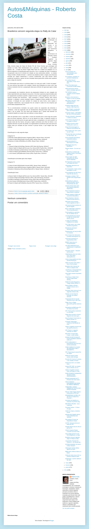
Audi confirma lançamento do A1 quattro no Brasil (72, 120)
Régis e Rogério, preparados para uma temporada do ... (72, 110)
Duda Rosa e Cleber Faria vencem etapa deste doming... (71, 278)
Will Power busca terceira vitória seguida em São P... (72, 202)
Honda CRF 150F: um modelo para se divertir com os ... (72, 367)
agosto (67, 61)
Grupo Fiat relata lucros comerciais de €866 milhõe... (73, 85)
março (67, 462)
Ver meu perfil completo (68, 508)
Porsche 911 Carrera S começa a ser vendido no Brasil (73, 360)
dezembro (68, 52)
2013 (65, 48)
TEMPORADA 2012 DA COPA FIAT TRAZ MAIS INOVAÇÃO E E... (73, 256)
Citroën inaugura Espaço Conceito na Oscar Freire (72, 431)
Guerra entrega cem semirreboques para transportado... (71, 73)
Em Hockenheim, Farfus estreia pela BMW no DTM (73, 169)
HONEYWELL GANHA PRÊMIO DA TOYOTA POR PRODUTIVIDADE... (73, 388)
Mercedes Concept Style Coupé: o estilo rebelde (71, 334)
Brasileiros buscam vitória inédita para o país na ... (72, 124)
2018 (65, 37)
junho (67, 65)
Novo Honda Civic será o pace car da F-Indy (73, 131)
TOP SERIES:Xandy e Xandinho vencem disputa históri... (72, 94)
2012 (65, 50)
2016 (65, 41)
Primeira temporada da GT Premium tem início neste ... (73, 379)
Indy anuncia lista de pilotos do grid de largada (73, 206)
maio (67, 67)
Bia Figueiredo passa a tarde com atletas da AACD (72, 162)
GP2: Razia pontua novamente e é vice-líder (73, 311)
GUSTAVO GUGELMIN (33, 193)
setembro (68, 58)
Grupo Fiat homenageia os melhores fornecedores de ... (73, 127)
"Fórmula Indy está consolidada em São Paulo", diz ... (73, 134)
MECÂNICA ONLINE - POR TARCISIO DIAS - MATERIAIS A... (72, 102)
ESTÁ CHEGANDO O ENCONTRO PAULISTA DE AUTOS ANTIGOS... (73, 344)
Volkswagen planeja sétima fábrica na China (72, 448)
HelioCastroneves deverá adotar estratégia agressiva (72, 89)
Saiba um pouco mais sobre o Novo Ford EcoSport (72, 263)
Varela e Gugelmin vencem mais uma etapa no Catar (72, 370)
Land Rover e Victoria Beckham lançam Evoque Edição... (73, 270)
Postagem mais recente (14, 246)
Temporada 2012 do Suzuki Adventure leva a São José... (73, 299)
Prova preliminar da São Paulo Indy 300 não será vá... (73, 173)
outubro (68, 56)
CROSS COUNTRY (22, 193)
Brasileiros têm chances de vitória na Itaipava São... (72, 267)
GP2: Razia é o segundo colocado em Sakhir (71, 331)
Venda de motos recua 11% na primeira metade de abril (73, 456)
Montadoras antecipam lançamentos (71, 228)
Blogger (52, 520)
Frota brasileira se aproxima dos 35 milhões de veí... (72, 213)
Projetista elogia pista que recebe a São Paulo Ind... (72, 106)
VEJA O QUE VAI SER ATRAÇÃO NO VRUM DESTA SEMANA (71, 158)
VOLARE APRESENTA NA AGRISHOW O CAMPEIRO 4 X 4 (73, 247)
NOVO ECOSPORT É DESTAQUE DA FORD (71, 142)
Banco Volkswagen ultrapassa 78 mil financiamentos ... (72, 209)
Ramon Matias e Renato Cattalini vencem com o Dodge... (72, 287)
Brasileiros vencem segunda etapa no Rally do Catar (72, 438)
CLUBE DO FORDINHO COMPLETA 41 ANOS (71, 221)
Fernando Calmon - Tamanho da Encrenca (72, 251)
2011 (65, 470)
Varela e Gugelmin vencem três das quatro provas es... (73, 327)
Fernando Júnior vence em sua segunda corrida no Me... (73, 291)
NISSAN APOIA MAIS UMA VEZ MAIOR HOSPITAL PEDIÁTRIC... (72, 187)
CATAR (16, 193)
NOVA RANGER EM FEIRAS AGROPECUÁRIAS (72, 138)
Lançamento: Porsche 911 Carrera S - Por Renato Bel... (73, 441)
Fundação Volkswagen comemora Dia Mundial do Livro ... (72, 323)
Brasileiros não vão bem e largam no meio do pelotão (72, 97)
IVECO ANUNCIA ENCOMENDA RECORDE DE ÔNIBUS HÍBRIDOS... (72, 383)
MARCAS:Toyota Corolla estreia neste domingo (71, 356)
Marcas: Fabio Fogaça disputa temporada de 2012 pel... (73, 392)
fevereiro (68, 465)
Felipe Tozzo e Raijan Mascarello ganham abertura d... (73, 304)
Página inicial (32, 246)
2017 (65, 39)
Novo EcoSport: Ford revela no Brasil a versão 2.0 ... (73, 318)
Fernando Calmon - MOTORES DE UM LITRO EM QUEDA (73, 113)
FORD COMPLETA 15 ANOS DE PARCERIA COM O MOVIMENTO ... (72, 349)
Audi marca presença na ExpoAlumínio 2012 (71, 239)
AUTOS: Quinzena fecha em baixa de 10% (72, 423)
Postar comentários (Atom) (19, 248)
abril (67, 69)
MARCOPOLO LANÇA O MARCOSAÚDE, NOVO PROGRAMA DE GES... (72, 182)
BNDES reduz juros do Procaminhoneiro (71, 243)
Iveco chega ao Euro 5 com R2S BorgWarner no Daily (72, 434)
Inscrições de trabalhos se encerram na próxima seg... (73, 401)
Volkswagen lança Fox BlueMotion (71, 145)
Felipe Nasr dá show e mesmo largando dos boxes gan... (73, 315)
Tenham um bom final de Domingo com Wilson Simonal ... (71, 295)
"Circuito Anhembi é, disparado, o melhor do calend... (73, 117)
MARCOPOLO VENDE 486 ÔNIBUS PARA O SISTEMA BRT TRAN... (73, 153)
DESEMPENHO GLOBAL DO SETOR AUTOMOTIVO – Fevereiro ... (72, 397)
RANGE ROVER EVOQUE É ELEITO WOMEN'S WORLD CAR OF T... (73, 339)
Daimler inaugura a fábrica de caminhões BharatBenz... (72, 195)
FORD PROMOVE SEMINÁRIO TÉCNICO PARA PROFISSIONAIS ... (73, 375)
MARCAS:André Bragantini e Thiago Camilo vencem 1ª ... (73, 282)
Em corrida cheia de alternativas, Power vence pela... (72, 81)
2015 (65, 43)
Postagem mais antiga (50, 246)
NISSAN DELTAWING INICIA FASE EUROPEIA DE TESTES (72, 416)
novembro (68, 54)
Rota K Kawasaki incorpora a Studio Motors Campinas (72, 191)
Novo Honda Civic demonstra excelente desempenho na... (73, 235)
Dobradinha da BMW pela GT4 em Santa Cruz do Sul (73, 308)
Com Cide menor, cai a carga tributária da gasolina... (72, 225)
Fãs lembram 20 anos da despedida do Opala (71, 420)
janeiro (67, 467)
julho (67, 63)
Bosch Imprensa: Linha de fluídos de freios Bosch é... (72, 198)
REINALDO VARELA (43, 193)
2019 (65, 34)
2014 (65, 45)
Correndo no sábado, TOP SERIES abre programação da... (72, 177)
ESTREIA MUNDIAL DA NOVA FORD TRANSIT (73, 445)
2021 (65, 30)
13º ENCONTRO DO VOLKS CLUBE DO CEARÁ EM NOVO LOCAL (72, 217)
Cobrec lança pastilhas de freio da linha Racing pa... (73, 260)
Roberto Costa (75, 476)
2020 (65, 32)
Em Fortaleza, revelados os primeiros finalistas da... (72, 77)
